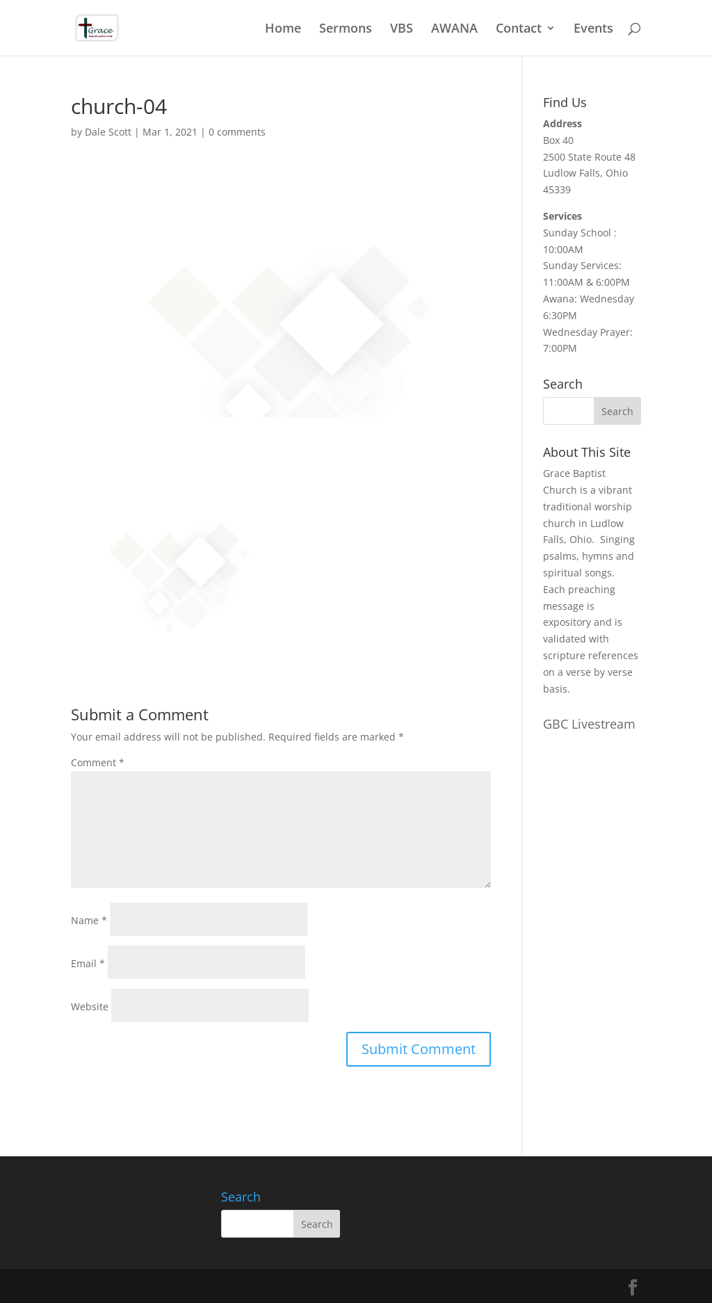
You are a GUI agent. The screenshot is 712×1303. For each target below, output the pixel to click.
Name (89, 920)
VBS (401, 29)
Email (88, 963)
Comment (97, 762)
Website (89, 1006)
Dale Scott (108, 131)
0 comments (237, 131)
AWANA (454, 29)
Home (283, 29)
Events (593, 29)
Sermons (345, 29)
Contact (519, 29)
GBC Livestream (589, 723)
